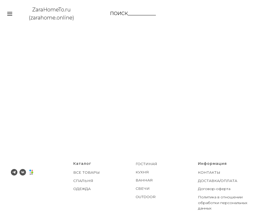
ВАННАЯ (144, 180)
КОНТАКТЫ (209, 172)
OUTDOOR (146, 196)
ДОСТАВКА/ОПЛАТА (217, 180)
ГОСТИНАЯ (146, 163)
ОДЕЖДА (82, 188)
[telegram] (14, 172)
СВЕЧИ (143, 188)
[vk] (22, 172)
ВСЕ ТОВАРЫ (86, 172)
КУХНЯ (142, 172)
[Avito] (31, 172)
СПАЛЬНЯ (83, 180)
